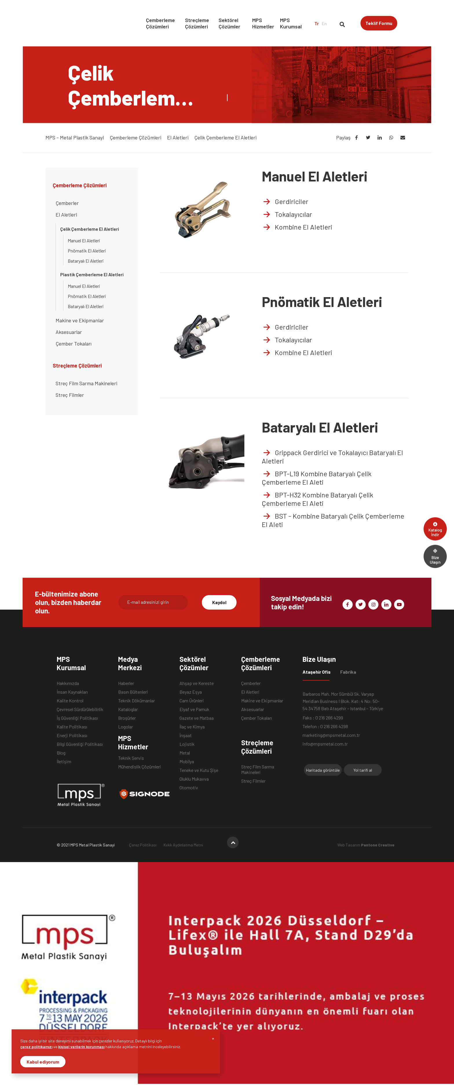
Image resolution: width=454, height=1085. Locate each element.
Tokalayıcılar (287, 214)
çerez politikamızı (36, 1046)
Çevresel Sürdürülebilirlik (80, 709)
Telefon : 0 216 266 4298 (325, 726)
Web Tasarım (365, 844)
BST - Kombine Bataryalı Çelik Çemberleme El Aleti (333, 520)
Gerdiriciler (285, 201)
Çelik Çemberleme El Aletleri (89, 229)
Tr (316, 23)
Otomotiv (189, 787)
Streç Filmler (70, 395)
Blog (61, 752)
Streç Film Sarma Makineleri (86, 383)
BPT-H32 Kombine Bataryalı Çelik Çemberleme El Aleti (317, 498)
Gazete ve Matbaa (197, 718)
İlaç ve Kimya (192, 726)
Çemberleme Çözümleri (160, 23)
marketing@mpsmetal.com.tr (331, 735)
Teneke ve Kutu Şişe (199, 770)
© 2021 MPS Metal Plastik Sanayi (86, 844)
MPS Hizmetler (263, 23)
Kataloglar (128, 709)
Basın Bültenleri (133, 692)
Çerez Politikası (142, 844)
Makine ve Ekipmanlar (80, 320)
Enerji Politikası (72, 735)
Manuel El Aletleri (84, 240)
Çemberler (67, 203)
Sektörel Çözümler (229, 23)
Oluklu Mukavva (194, 779)
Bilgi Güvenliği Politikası (80, 744)
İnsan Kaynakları (72, 692)
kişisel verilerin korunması (81, 1046)
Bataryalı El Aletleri (86, 260)
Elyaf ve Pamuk (194, 709)
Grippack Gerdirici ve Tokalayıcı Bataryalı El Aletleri (332, 456)
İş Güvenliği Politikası (77, 718)
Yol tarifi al (363, 770)
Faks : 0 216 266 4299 (323, 717)
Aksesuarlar (69, 332)
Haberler (126, 683)
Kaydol (219, 602)
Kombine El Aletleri (297, 227)
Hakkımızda (68, 683)
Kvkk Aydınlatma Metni (183, 844)
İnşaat (186, 735)
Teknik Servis (131, 758)
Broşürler (127, 718)
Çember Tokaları (73, 343)
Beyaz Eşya (191, 692)
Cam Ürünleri (192, 700)
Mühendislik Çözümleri (139, 766)
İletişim (64, 761)
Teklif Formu (378, 23)
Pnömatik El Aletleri (87, 250)
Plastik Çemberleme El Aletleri (92, 274)
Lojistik (187, 744)
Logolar (125, 726)
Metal (185, 752)
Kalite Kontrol (70, 700)
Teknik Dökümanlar (136, 700)
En (324, 23)
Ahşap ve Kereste (197, 683)
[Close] (213, 1038)
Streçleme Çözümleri (197, 23)
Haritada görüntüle (323, 770)
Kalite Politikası (72, 726)
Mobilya (187, 761)
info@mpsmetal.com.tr (325, 743)
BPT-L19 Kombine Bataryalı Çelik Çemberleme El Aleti (316, 477)
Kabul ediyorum (43, 1061)
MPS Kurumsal (291, 23)
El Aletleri (66, 214)
